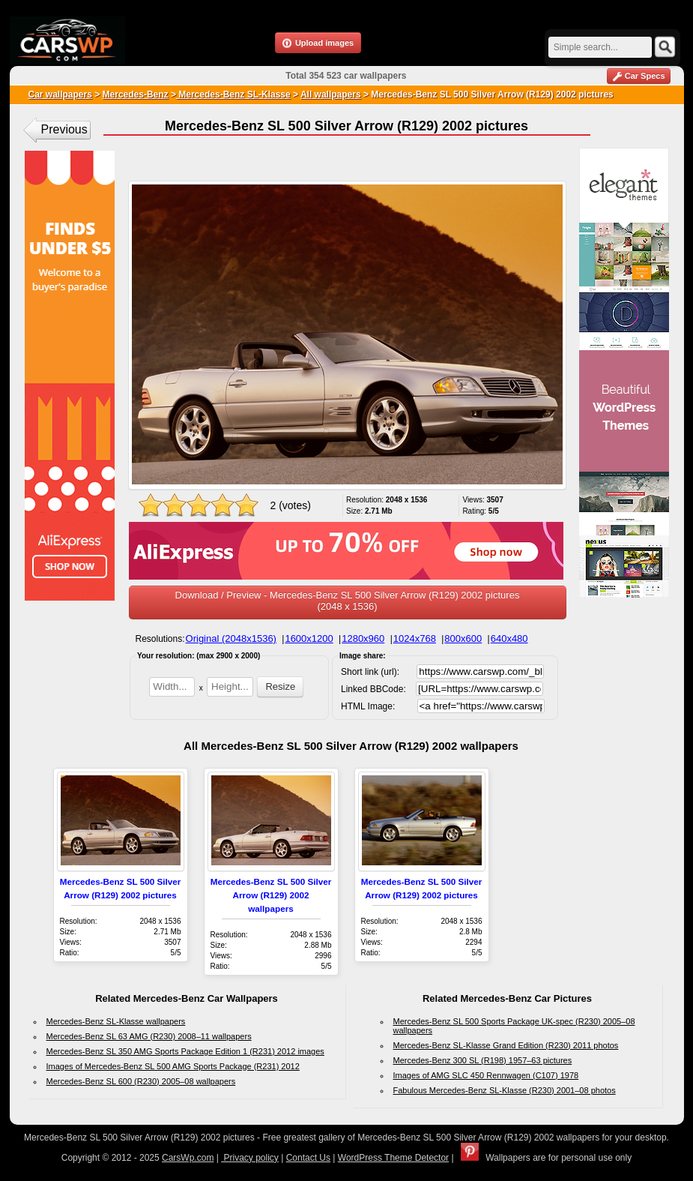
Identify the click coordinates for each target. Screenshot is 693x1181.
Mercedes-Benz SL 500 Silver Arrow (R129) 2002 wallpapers (271, 895)
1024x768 (414, 638)
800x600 (463, 638)
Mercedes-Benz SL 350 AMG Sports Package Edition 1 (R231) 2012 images (185, 1051)
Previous (64, 129)
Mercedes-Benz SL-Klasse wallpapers (116, 1021)
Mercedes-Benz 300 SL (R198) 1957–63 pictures (482, 1060)
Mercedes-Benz (136, 94)
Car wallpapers (60, 94)
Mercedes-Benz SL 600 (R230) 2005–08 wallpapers (141, 1081)
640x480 (509, 638)
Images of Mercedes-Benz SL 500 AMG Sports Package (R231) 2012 (173, 1066)
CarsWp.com (188, 1158)
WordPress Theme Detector (393, 1158)
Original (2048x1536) (231, 638)
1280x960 (363, 638)
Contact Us (308, 1158)
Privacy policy (250, 1158)
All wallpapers (330, 94)
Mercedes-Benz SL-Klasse (233, 94)
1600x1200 (309, 638)
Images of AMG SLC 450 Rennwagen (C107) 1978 (486, 1075)
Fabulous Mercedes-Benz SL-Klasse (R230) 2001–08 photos (504, 1090)
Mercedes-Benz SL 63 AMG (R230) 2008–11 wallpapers (149, 1036)
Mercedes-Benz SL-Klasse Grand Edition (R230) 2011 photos (506, 1045)
